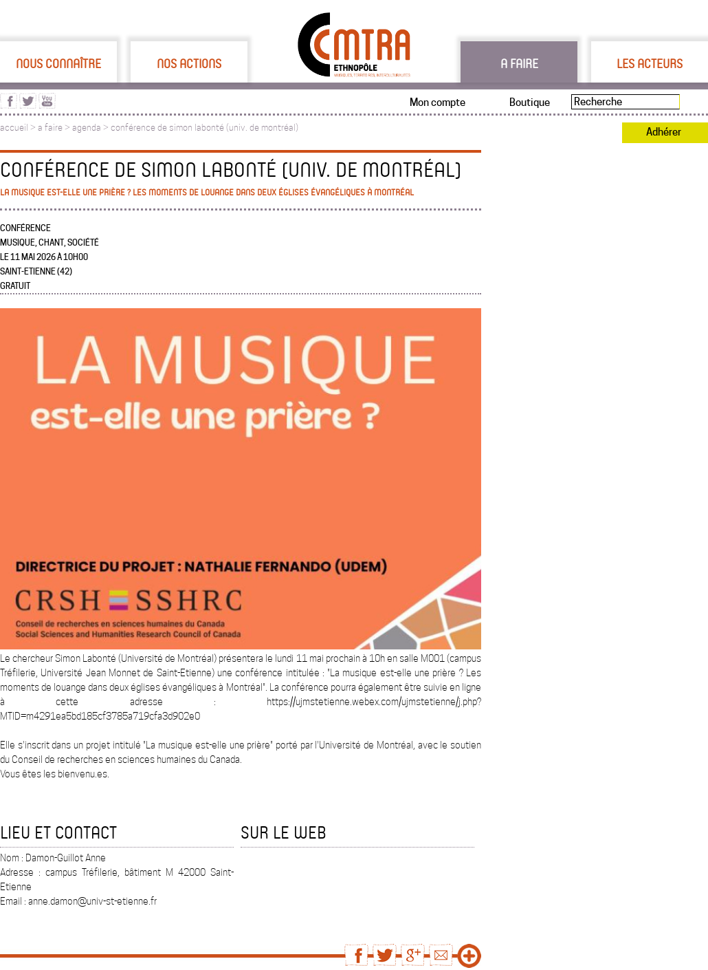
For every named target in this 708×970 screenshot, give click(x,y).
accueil (14, 127)
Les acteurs (650, 63)
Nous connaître (58, 63)
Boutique (529, 102)
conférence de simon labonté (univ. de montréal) (204, 127)
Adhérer (663, 132)
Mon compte (437, 102)
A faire (519, 63)
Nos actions (189, 63)
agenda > (91, 127)
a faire (50, 127)
